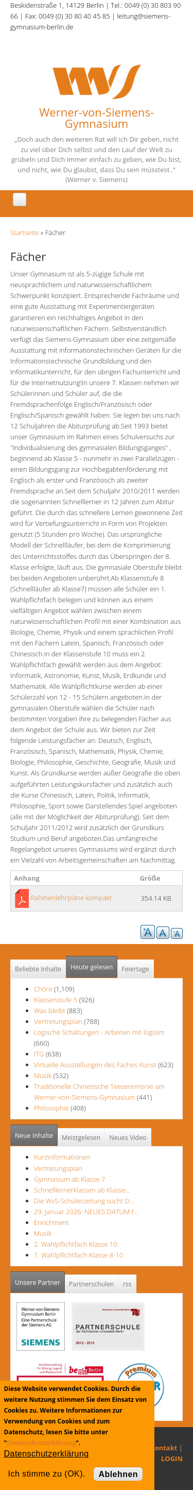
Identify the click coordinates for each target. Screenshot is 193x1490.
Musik (42, 1075)
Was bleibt (50, 1010)
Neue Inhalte (34, 1135)
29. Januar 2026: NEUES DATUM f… (86, 1211)
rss (127, 1284)
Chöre (43, 989)
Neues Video (127, 1137)
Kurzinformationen (62, 1157)
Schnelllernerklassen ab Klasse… (82, 1190)
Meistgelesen (81, 1137)
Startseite (24, 232)
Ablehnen (118, 1474)
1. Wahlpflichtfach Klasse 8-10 (78, 1255)
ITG (39, 1053)
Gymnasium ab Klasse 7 (69, 1179)
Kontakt (163, 1447)
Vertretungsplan (58, 1021)
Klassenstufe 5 (55, 999)
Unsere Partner (40, 1279)
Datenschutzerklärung (41, 1442)
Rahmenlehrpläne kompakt (71, 897)
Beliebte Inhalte (38, 969)
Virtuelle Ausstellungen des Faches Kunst (95, 1064)
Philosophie (51, 1108)
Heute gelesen (92, 967)
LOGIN (172, 1458)
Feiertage (135, 969)
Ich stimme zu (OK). (46, 1473)
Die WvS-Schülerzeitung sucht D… (84, 1200)
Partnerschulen (91, 1284)
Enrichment (51, 1222)
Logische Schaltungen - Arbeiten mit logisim (99, 1032)
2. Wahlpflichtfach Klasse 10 (75, 1244)
